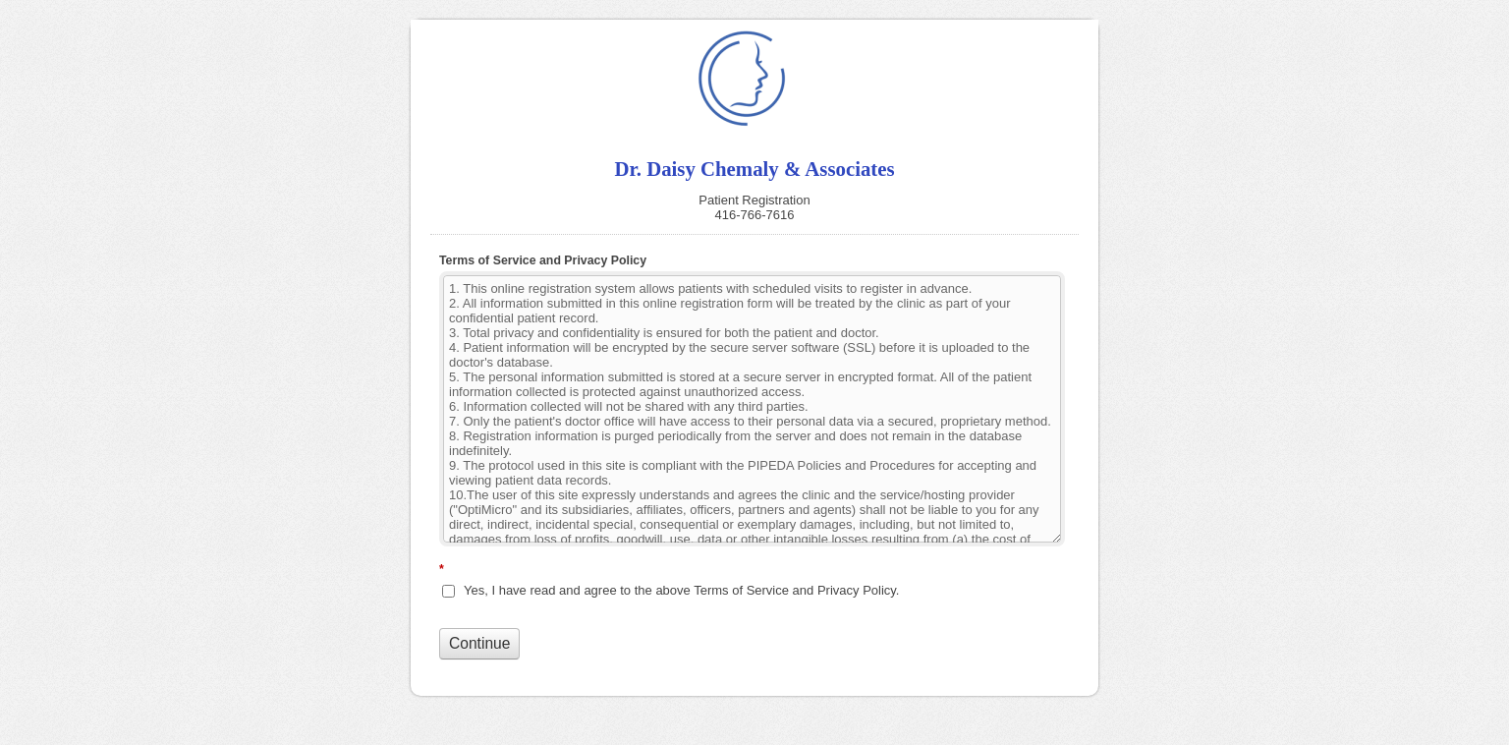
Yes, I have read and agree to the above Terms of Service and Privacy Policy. (681, 590)
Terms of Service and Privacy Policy (542, 260)
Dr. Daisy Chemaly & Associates (754, 79)
